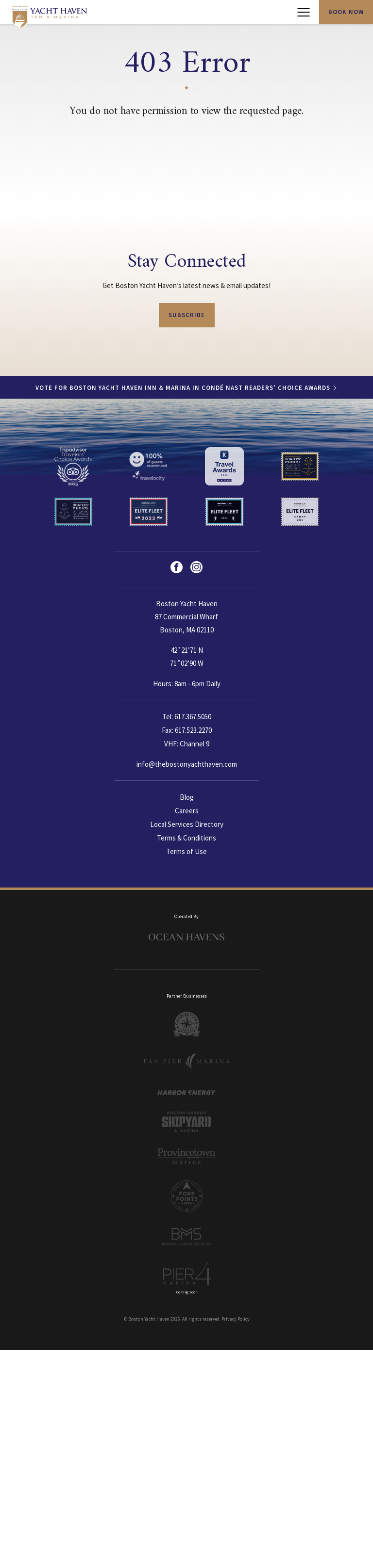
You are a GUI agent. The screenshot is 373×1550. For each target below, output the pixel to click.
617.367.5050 (192, 716)
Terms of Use (186, 848)
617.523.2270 (193, 729)
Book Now (346, 12)
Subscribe (187, 315)
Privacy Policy (235, 1312)
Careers (187, 809)
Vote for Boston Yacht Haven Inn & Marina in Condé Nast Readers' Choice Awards (182, 388)
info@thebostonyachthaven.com (186, 763)
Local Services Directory (186, 822)
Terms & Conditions (186, 835)
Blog (187, 796)
